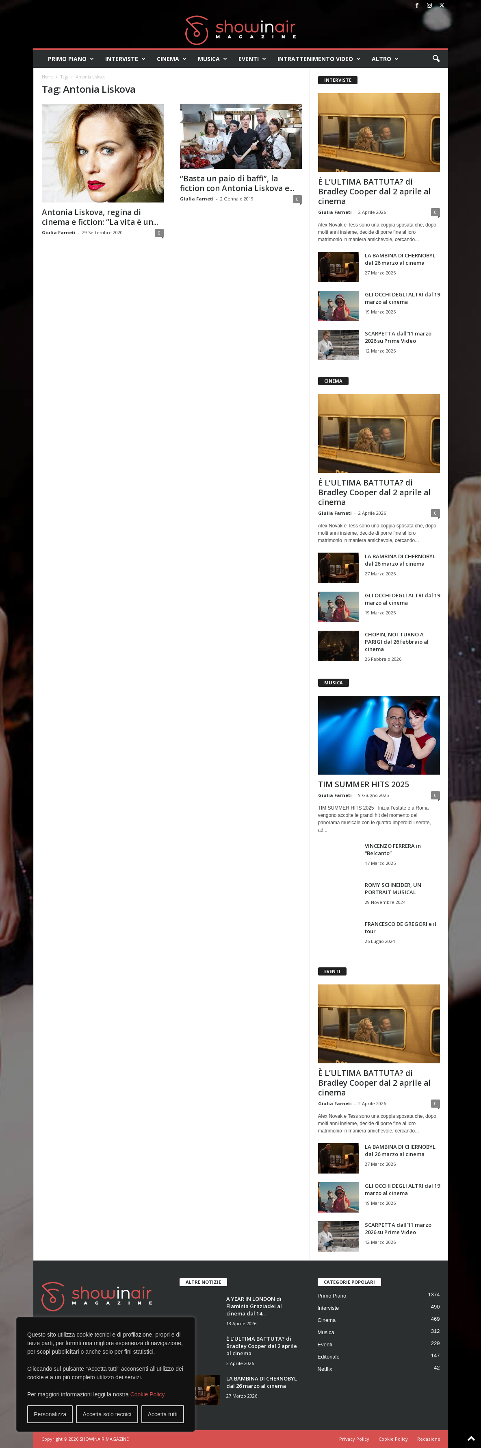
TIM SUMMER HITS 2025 (363, 784)
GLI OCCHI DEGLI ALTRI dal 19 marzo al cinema (402, 298)
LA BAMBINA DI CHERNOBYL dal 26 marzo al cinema (400, 259)
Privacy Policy (354, 1439)
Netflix (325, 1369)
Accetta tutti (163, 1414)
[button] (436, 59)
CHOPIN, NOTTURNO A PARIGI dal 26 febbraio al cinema (397, 642)
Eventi (252, 59)
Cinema (171, 59)
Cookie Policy (147, 1394)
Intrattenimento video (318, 59)
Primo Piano (71, 59)
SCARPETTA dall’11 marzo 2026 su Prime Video (398, 337)
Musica (212, 59)
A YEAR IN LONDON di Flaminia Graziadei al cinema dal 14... (254, 1306)
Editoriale (329, 1357)
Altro (385, 59)
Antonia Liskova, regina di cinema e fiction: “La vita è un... (100, 217)
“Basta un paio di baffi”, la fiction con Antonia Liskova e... (237, 183)
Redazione (428, 1439)
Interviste (125, 59)
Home (47, 77)
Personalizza (50, 1414)
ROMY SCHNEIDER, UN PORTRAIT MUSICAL (393, 888)
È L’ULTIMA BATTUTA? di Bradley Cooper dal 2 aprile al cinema (374, 191)
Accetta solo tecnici (107, 1414)
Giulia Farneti (59, 232)
